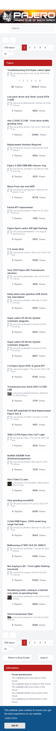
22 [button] (5, 54)
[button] (11, 54)
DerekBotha (29, 231)
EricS (26, 73)
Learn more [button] (11, 718)
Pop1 (26, 438)
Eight (26, 369)
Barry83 (27, 324)
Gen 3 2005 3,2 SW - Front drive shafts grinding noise (28, 122)
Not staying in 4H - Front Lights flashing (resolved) (28, 567)
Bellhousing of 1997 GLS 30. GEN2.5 (26, 545)
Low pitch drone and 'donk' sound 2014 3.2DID (28, 98)
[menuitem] (49, 5)
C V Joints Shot (15, 249)
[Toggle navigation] (52, 5)
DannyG (27, 211)
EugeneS (28, 617)
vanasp (27, 572)
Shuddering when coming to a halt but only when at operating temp (27, 591)
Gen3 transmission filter (20, 614)
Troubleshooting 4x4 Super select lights (28, 70)
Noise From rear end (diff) (21, 186)
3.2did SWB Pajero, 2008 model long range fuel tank (26, 523)
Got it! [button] (15, 725)
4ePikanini (28, 596)
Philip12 (27, 300)
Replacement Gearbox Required (24, 144)
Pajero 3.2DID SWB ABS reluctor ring (26, 165)
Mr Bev (27, 527)
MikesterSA (29, 103)
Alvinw (26, 127)
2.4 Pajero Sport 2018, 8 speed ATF (26, 366)
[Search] (45, 28)
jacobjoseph (29, 190)
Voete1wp (28, 548)
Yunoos (27, 148)
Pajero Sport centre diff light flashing (27, 228)
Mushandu (28, 276)
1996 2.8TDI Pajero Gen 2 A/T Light (26, 434)
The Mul (27, 417)
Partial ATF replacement (20, 207)
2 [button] (29, 47)
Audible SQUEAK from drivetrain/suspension (19, 457)
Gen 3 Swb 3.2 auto (17, 479)
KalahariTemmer (31, 393)
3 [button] (34, 47)
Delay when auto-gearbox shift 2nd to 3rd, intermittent (27, 295)
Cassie (27, 252)
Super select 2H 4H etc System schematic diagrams (23, 319)
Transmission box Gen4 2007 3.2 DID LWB (27, 388)
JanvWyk (28, 169)
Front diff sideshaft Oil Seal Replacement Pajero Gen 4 (29, 412)
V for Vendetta (30, 483)
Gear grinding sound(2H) (20, 500)
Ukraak (27, 462)
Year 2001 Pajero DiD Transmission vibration (26, 271)
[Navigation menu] (5, 28)
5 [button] (45, 47)
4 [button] (40, 47)
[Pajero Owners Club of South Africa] (28, 16)
